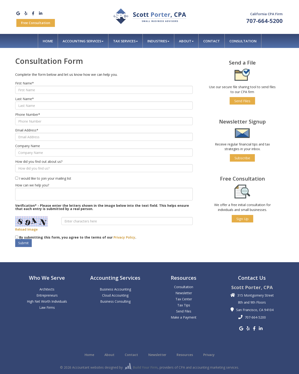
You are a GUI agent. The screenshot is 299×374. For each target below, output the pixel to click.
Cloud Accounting (115, 295)
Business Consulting (115, 301)
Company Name (27, 146)
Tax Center (183, 299)
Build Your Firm (141, 367)
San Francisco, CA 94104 (255, 310)
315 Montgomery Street (255, 295)
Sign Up (242, 218)
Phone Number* (27, 114)
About (186, 41)
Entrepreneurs (47, 295)
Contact (211, 41)
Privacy (209, 354)
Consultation (242, 41)
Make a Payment (183, 317)
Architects (46, 289)
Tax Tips (183, 305)
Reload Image (26, 229)
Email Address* (26, 130)
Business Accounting (115, 289)
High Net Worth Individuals (47, 301)
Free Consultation (35, 23)
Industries (158, 41)
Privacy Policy (124, 237)
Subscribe (242, 158)
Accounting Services (83, 41)
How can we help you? (32, 185)
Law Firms (47, 307)
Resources (185, 354)
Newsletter (183, 293)
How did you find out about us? (38, 161)
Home (48, 41)
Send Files (242, 100)
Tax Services (125, 41)
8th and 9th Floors (252, 302)
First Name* (24, 83)
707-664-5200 (264, 21)
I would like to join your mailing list (45, 178)
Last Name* (24, 99)
